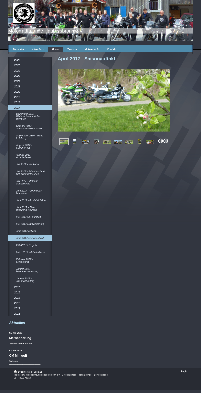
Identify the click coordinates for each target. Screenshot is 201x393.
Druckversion (23, 372)
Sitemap (38, 372)
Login (184, 371)
